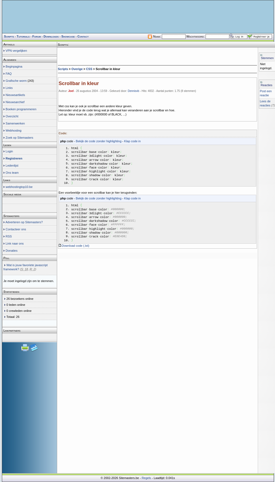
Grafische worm (16, 80)
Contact (83, 36)
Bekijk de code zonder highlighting (98, 141)
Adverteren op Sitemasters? (24, 222)
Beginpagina (14, 66)
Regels (146, 478)
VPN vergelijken (16, 50)
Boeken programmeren (21, 109)
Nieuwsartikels (15, 95)
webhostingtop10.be (19, 186)
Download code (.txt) (75, 253)
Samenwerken (15, 123)
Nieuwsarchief (15, 102)
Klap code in (132, 141)
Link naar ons (15, 243)
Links (9, 87)
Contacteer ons (16, 229)
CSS (89, 69)
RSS (9, 236)
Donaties (11, 250)
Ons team (12, 172)
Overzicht (12, 116)
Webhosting (14, 130)
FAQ (9, 73)
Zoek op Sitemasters (19, 137)
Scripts (63, 69)
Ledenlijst (12, 165)
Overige (77, 69)
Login (9, 151)
